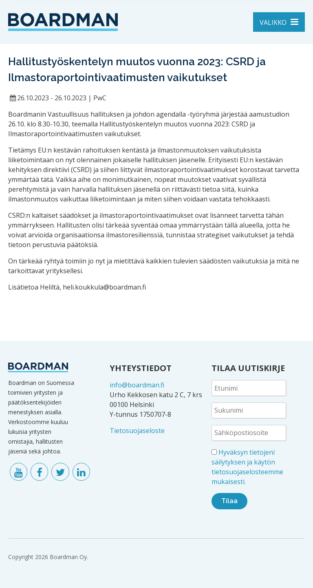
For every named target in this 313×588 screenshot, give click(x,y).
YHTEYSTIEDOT (141, 368)
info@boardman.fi (137, 384)
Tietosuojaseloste (137, 430)
